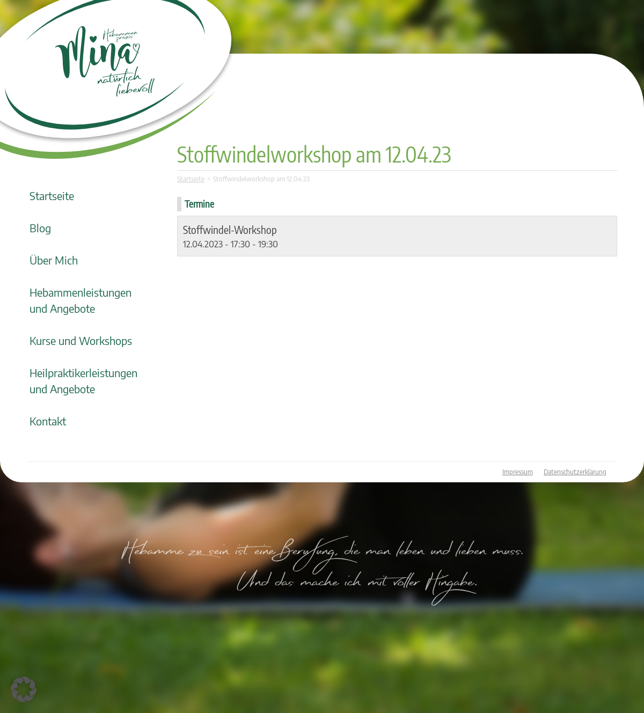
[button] (23, 689)
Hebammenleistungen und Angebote (80, 300)
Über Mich (54, 260)
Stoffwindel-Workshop (230, 229)
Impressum (517, 472)
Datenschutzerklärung (575, 472)
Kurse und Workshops (81, 340)
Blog (40, 227)
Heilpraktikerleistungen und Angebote (83, 380)
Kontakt (48, 421)
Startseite (52, 195)
